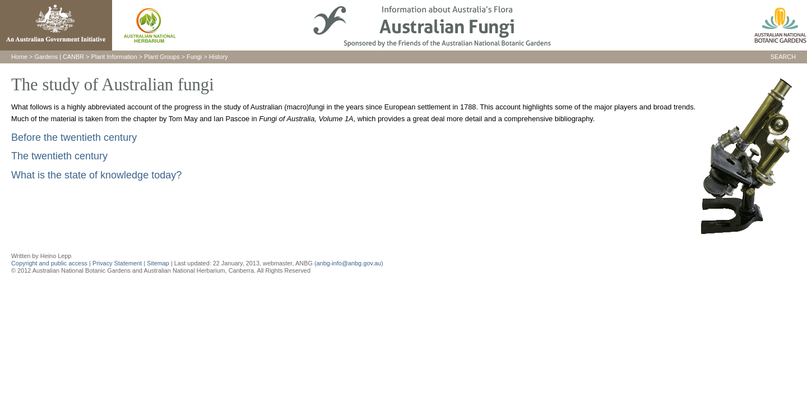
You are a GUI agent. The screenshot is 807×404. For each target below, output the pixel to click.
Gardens (46, 56)
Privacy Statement (117, 263)
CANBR (73, 56)
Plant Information (114, 56)
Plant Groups (161, 56)
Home (19, 56)
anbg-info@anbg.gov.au (349, 263)
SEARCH (783, 56)
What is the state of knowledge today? (96, 175)
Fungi (194, 56)
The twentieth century (59, 156)
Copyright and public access (49, 263)
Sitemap (158, 263)
